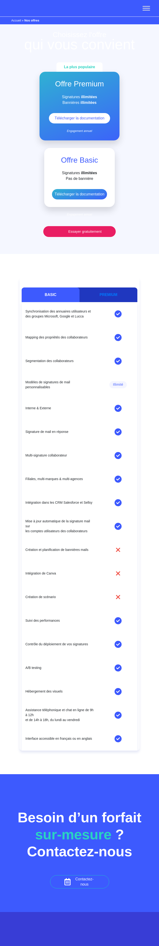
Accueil (16, 20)
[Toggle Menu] (146, 8)
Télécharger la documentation (79, 194)
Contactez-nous (84, 881)
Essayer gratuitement (85, 231)
